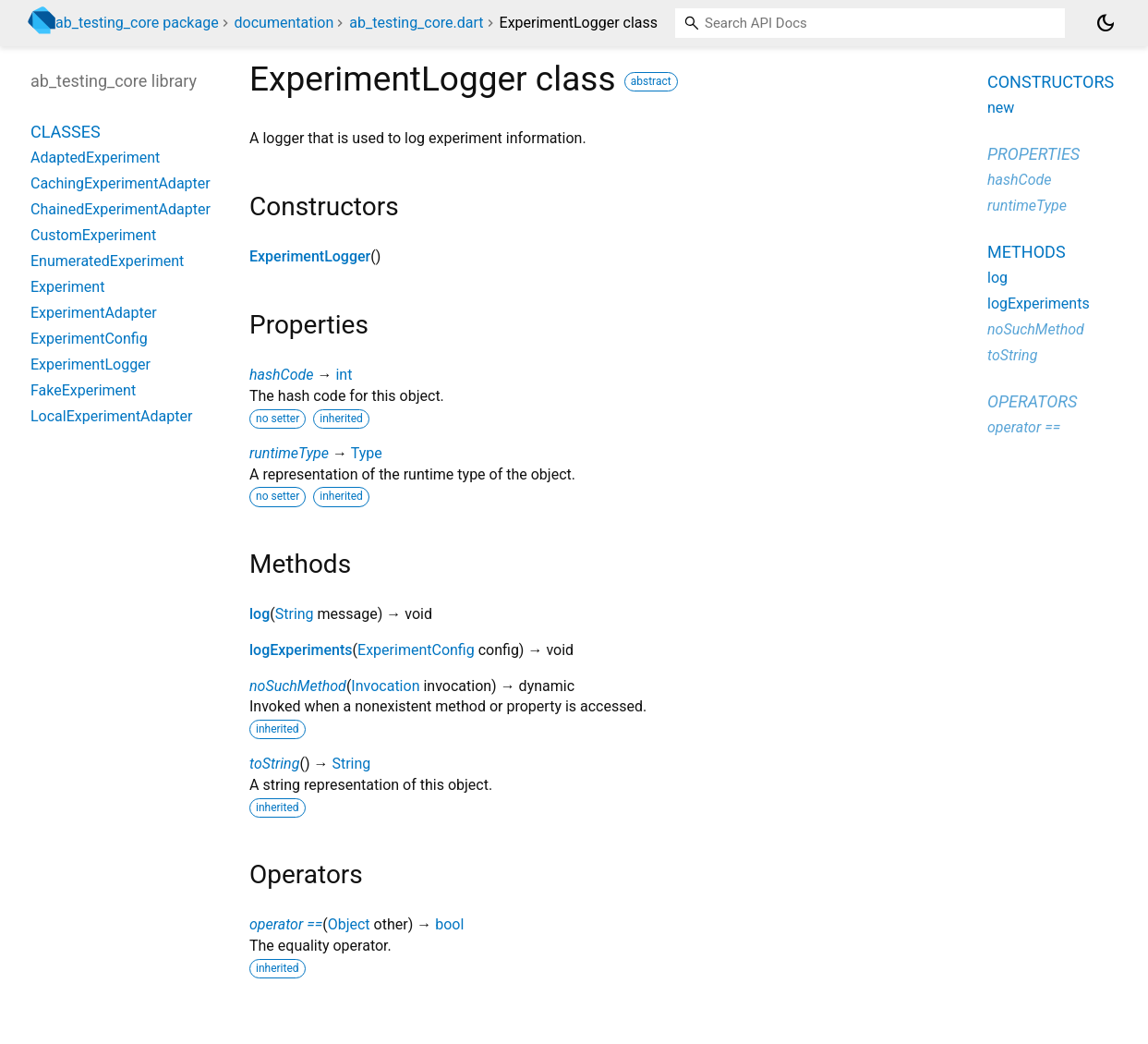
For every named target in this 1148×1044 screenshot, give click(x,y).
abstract (651, 81)
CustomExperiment (93, 235)
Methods (1026, 251)
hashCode (281, 374)
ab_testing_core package (137, 22)
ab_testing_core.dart (416, 22)
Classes (65, 131)
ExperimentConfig (416, 650)
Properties (1033, 154)
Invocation (385, 686)
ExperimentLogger (309, 256)
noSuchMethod (297, 686)
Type (366, 453)
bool (449, 924)
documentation (284, 22)
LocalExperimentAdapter (111, 416)
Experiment (67, 287)
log (259, 614)
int (343, 374)
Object (349, 924)
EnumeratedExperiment (107, 261)
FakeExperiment (83, 390)
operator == (285, 924)
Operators (1032, 401)
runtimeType (289, 453)
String (294, 614)
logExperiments (301, 650)
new (1000, 107)
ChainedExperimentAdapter (120, 209)
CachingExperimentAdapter (120, 183)
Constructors (1050, 81)
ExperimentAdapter (93, 313)
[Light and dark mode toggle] (1105, 23)
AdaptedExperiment (95, 157)
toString (274, 763)
